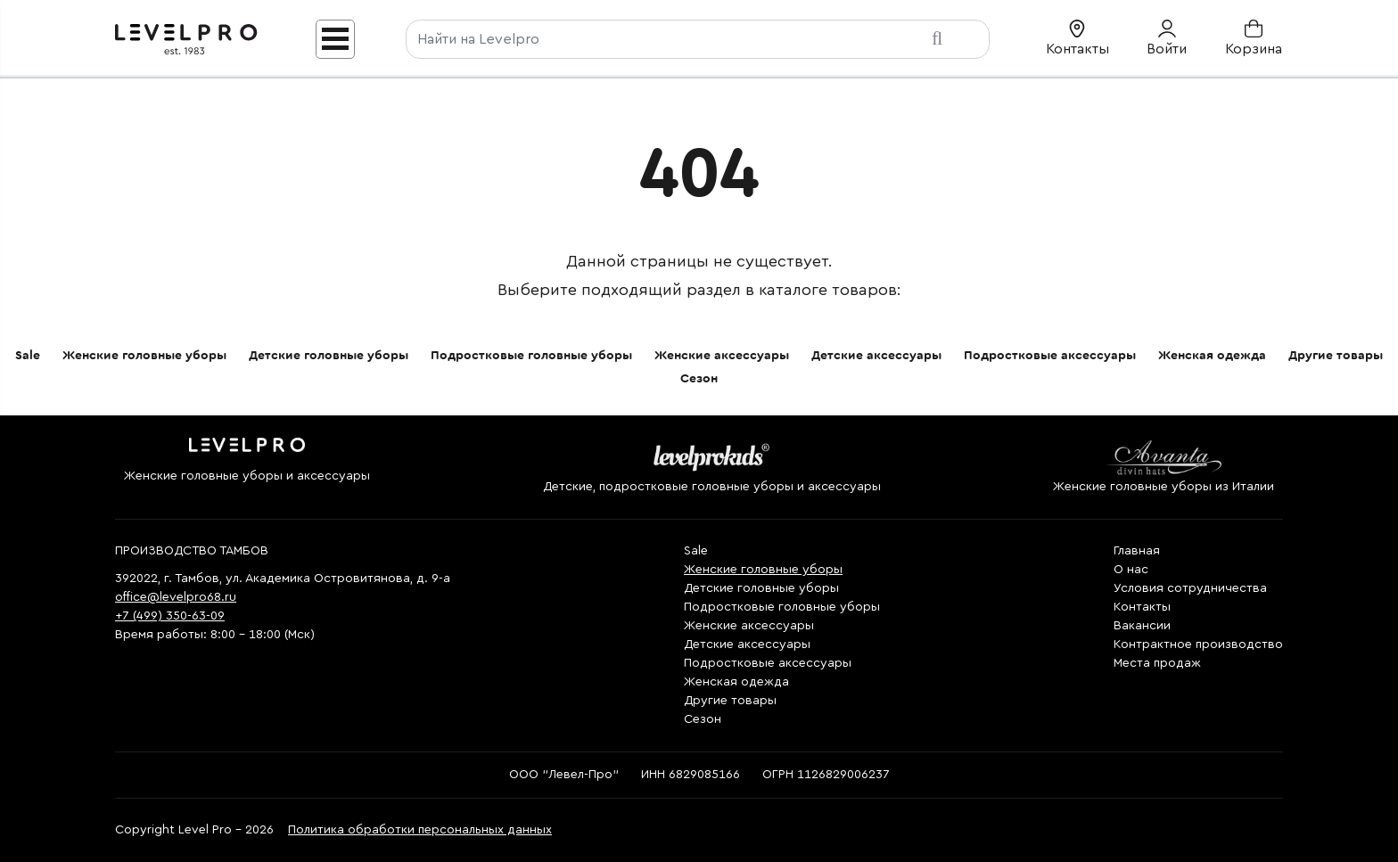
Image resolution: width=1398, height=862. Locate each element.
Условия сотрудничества (1190, 588)
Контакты (1142, 607)
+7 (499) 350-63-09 (170, 616)
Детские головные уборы (328, 355)
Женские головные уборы (144, 355)
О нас (1131, 569)
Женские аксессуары (721, 355)
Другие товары (1335, 355)
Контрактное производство (1198, 644)
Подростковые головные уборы (531, 355)
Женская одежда (1212, 355)
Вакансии (1142, 626)
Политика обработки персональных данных (420, 830)
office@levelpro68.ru (175, 597)
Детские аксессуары (876, 355)
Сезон (699, 379)
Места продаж (1157, 663)
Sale (27, 355)
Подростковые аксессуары (1050, 355)
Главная (1137, 551)
